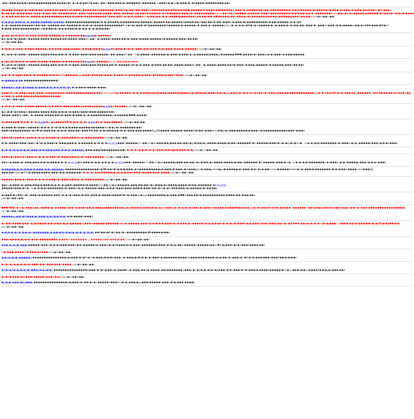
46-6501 (91, 122)
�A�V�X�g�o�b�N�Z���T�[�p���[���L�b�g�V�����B (43, 150)
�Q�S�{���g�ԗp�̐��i (17, 282)
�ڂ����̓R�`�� (12, 80)
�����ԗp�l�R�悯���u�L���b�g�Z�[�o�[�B (34, 216)
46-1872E (221, 185)
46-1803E (119, 162)
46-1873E (72, 162)
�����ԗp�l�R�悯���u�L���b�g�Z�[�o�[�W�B (36, 87)
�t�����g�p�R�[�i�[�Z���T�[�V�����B (32, 169)
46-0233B (89, 35)
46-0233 (88, 61)
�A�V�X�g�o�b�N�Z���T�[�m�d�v (27, 270)
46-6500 (42, 122)
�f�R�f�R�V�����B (16, 257)
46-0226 (106, 49)
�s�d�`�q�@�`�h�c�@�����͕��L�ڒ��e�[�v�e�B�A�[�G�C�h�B (47, 232)
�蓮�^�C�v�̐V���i (14, 245)
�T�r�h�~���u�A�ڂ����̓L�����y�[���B (33, 22)
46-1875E (112, 143)
